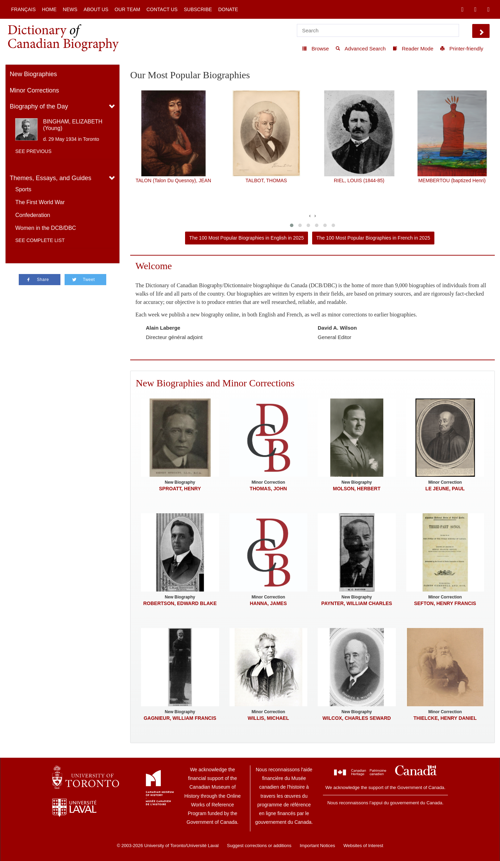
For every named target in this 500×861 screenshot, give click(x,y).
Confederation (32, 215)
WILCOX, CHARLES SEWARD (357, 718)
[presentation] (310, 215)
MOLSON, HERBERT (357, 488)
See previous (33, 151)
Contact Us (162, 9)
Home (49, 9)
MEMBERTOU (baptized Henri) (452, 180)
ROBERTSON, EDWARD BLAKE (180, 603)
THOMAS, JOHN (268, 488)
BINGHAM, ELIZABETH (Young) (72, 125)
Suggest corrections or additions (259, 845)
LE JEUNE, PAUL (445, 488)
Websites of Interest (363, 845)
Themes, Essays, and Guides (50, 178)
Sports (23, 189)
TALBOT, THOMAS (266, 180)
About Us (96, 9)
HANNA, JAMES (268, 603)
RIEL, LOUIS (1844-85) (359, 180)
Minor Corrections (34, 90)
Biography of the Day (39, 106)
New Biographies (33, 74)
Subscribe (198, 9)
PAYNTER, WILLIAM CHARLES (356, 603)
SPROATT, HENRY (180, 488)
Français (23, 9)
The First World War (40, 202)
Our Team (127, 9)
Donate (228, 9)
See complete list (40, 240)
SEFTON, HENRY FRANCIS (445, 603)
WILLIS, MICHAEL (268, 718)
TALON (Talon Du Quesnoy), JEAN (173, 180)
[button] (292, 225)
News (70, 9)
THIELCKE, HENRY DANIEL (445, 718)
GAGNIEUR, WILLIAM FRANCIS (180, 718)
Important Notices (317, 845)
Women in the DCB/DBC (45, 228)
